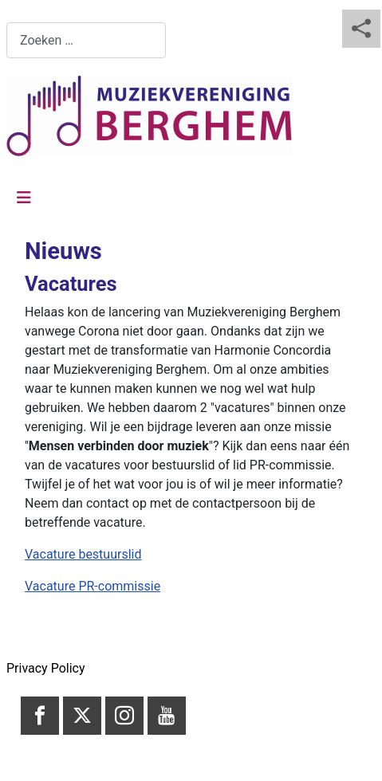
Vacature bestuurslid (83, 554)
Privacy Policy (45, 668)
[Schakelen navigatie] (23, 198)
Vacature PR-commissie (92, 586)
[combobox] (86, 40)
